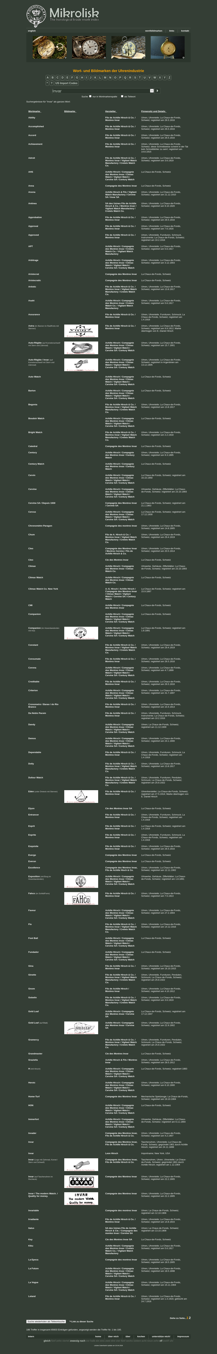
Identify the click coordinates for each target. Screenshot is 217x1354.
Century (123, 179)
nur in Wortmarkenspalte (105, 96)
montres (126, 525)
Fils (107, 117)
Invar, (134, 867)
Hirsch (124, 117)
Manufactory (111, 163)
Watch (133, 160)
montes (109, 1233)
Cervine (109, 179)
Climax (129, 174)
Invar (117, 120)
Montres (109, 120)
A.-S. (107, 589)
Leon (108, 1153)
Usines (117, 203)
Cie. (117, 1230)
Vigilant (126, 160)
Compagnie (128, 172)
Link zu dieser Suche (81, 1321)
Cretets (124, 163)
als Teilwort (129, 96)
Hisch (124, 870)
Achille (116, 117)
